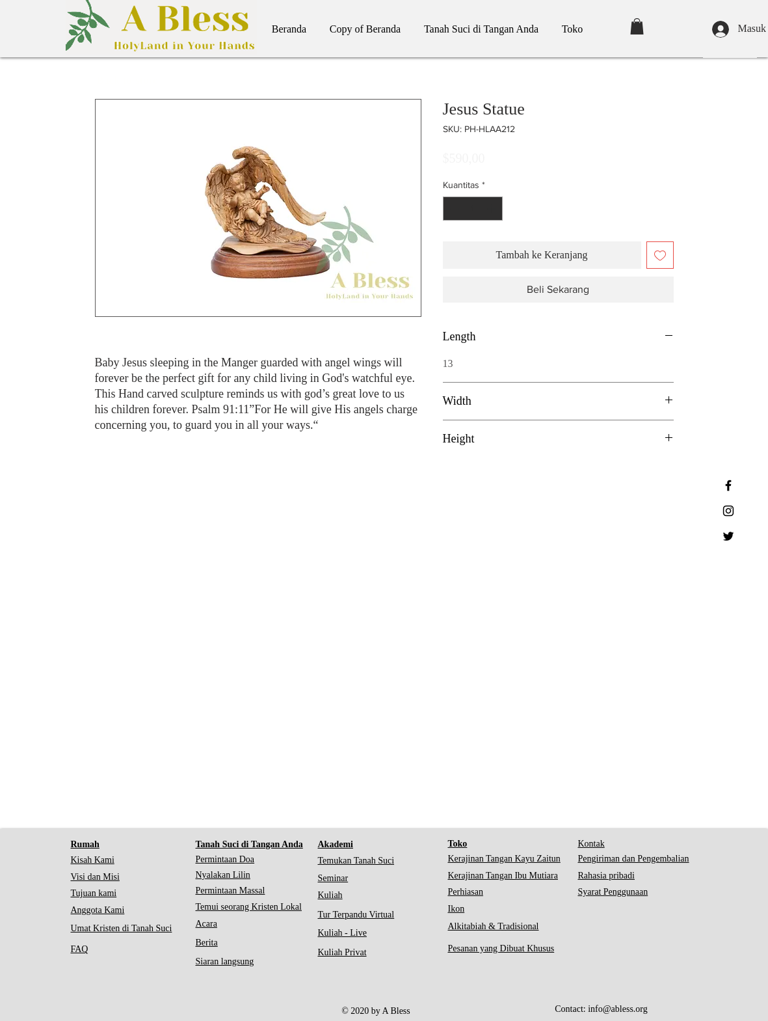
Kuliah (330, 895)
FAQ (79, 949)
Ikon (456, 909)
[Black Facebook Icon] (728, 485)
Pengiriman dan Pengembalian (633, 859)
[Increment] (492, 208)
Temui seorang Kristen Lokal (249, 907)
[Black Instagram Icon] (728, 511)
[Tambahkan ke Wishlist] (660, 255)
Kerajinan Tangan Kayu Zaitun (504, 859)
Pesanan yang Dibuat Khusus (501, 948)
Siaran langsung (225, 961)
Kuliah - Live (342, 933)
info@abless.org (618, 1009)
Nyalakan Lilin (223, 875)
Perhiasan (465, 892)
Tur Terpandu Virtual (356, 914)
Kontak (591, 844)
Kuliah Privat (342, 952)
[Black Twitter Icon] (728, 536)
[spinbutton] (472, 208)
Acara (206, 924)
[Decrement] (453, 208)
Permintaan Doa (225, 859)
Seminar (333, 878)
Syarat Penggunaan (613, 892)
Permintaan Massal (230, 890)
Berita (207, 942)
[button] (637, 26)
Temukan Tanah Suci (356, 860)
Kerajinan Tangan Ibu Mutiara (503, 875)
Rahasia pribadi (606, 875)
